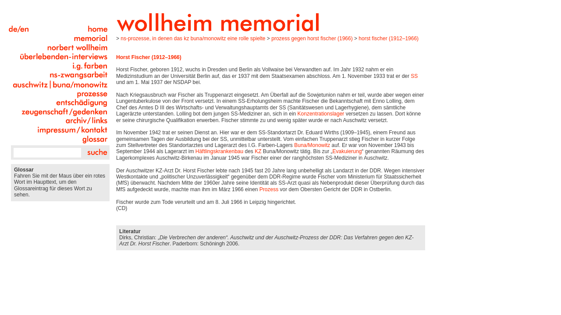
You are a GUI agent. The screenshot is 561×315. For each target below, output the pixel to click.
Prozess (268, 189)
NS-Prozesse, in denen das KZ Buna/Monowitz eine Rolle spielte (193, 38)
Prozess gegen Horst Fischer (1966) (311, 38)
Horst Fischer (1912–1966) (389, 38)
